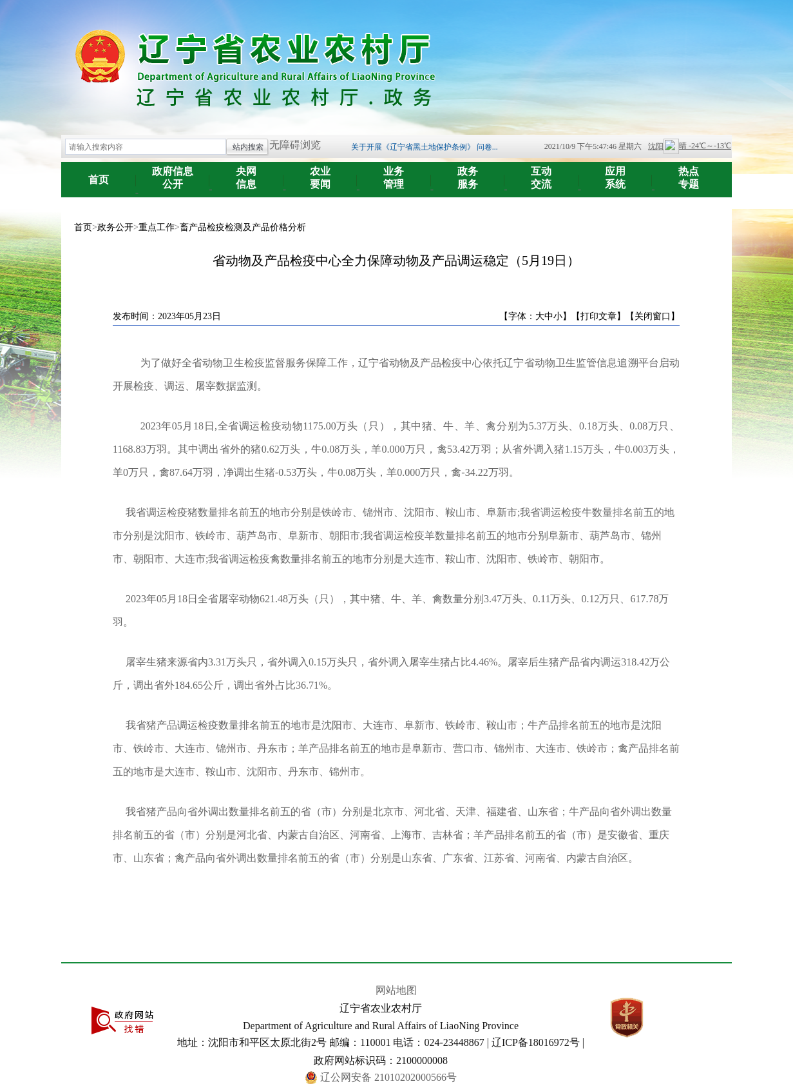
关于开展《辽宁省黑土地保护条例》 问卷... (424, 147)
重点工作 (157, 227)
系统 (615, 173)
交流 (541, 173)
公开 (173, 173)
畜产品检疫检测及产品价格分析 (243, 227)
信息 (246, 173)
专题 (689, 173)
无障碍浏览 (295, 144)
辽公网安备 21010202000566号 (388, 1077)
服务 (468, 173)
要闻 (320, 173)
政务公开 (115, 227)
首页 (98, 179)
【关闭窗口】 (653, 316)
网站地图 (396, 990)
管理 (394, 173)
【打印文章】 (598, 316)
